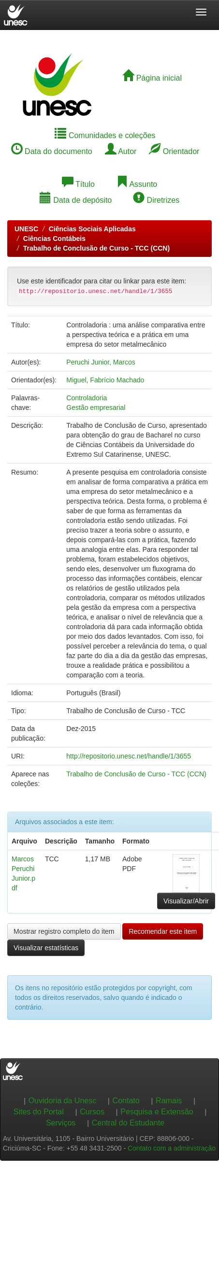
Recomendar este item (163, 931)
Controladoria (86, 398)
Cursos (92, 1112)
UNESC (26, 229)
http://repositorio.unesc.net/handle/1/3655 (128, 756)
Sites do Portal (39, 1112)
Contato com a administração (172, 1148)
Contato (126, 1100)
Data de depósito (76, 200)
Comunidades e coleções (105, 135)
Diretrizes (156, 200)
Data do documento (51, 151)
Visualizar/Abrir (186, 901)
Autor (121, 151)
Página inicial (152, 78)
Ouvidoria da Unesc (63, 1100)
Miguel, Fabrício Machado (105, 380)
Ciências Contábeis (54, 238)
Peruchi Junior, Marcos (100, 362)
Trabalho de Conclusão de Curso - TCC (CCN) (96, 248)
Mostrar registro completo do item (64, 931)
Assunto (136, 184)
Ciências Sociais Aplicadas (92, 229)
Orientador (174, 151)
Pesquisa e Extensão (156, 1112)
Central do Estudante (128, 1123)
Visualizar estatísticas (46, 948)
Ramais (169, 1100)
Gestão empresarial (95, 407)
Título (78, 184)
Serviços (60, 1123)
